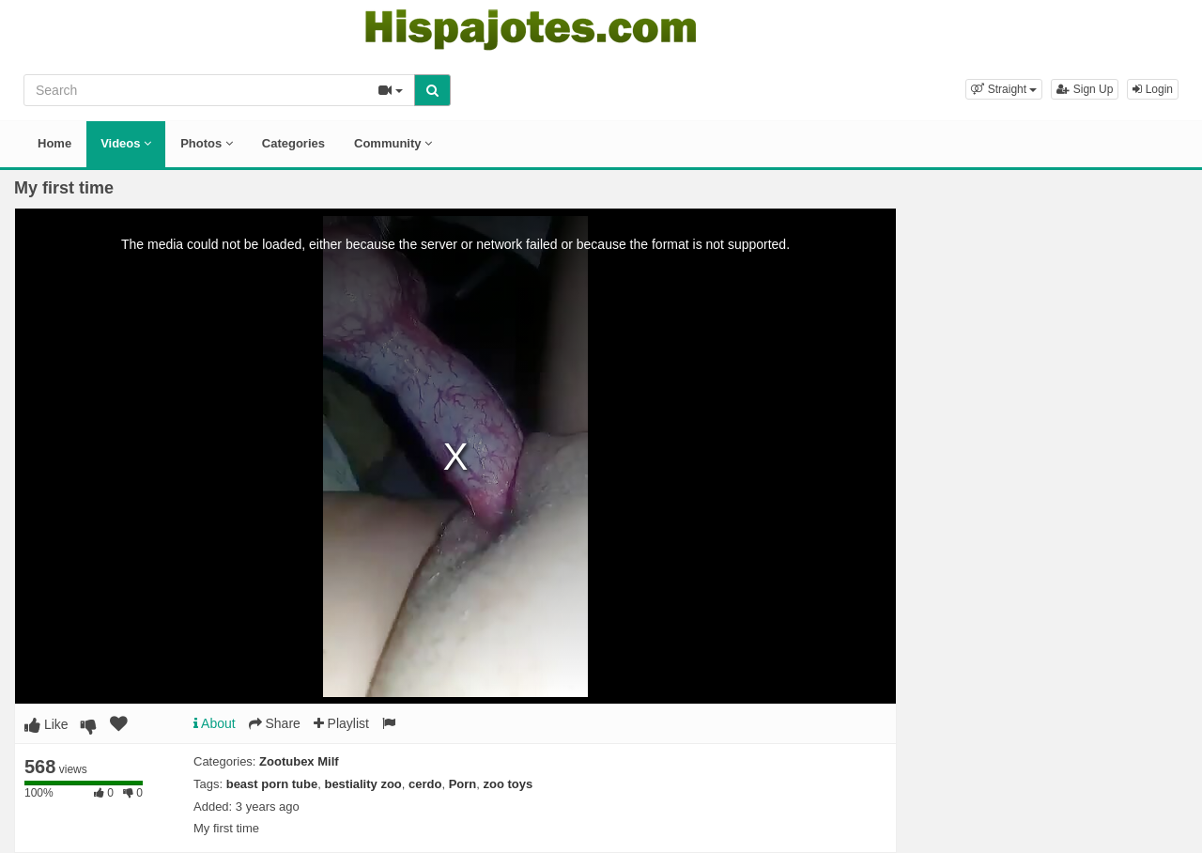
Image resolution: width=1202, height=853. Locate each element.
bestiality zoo (362, 784)
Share (274, 723)
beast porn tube (272, 784)
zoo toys (508, 784)
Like (46, 724)
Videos (125, 143)
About (214, 723)
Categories (293, 143)
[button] (1003, 89)
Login (1153, 89)
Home (54, 143)
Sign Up (1084, 89)
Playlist (341, 723)
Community (393, 143)
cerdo (424, 784)
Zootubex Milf (299, 761)
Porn (463, 784)
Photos (206, 143)
